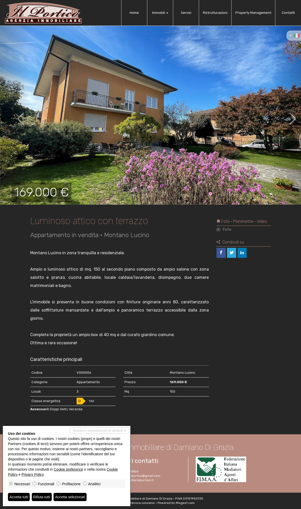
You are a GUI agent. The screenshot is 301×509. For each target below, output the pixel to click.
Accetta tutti (18, 497)
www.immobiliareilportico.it (133, 480)
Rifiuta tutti (41, 497)
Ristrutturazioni (215, 13)
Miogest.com (185, 503)
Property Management (253, 13)
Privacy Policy (33, 474)
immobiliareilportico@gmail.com (136, 476)
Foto (223, 229)
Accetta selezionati (70, 497)
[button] (15, 115)
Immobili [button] (160, 13)
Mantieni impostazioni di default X (99, 430)
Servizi (186, 13)
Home (134, 13)
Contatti (288, 13)
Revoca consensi (142, 503)
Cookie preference (68, 469)
